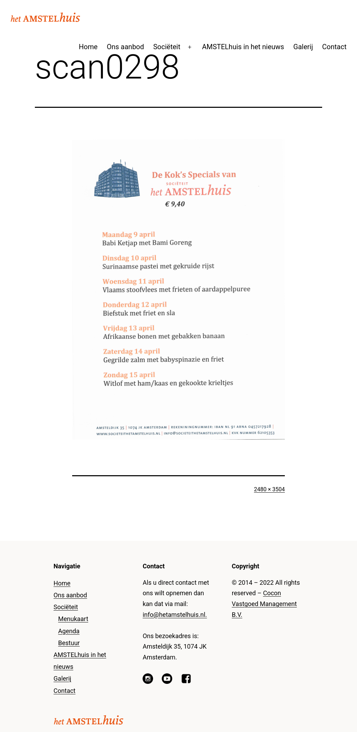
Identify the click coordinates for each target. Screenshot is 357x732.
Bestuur (69, 643)
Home (88, 47)
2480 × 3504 (269, 489)
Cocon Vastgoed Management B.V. (264, 603)
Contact (334, 47)
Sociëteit (166, 47)
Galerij (303, 47)
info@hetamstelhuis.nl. (175, 614)
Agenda (68, 631)
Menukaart (73, 618)
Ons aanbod (125, 47)
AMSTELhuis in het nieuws (243, 47)
